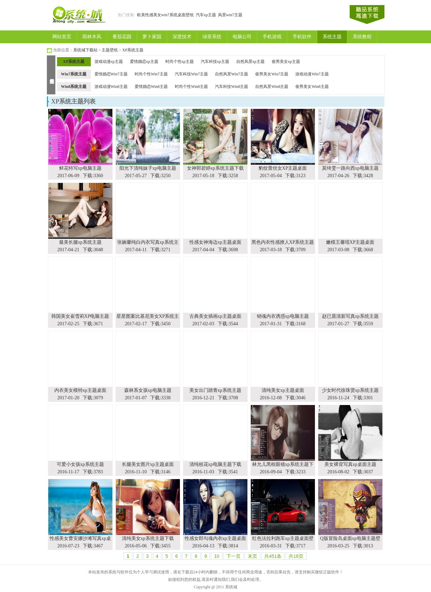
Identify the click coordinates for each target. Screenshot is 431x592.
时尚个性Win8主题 (191, 86)
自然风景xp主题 (250, 61)
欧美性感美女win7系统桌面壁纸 (165, 15)
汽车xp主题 (206, 15)
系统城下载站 (85, 50)
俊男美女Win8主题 (311, 86)
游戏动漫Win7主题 (311, 74)
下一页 (233, 556)
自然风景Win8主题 (271, 86)
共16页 (296, 556)
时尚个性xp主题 (179, 61)
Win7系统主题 (74, 74)
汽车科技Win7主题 (191, 74)
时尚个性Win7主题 (151, 74)
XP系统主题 (132, 50)
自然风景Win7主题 (231, 74)
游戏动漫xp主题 (109, 61)
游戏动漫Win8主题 (111, 86)
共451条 (272, 556)
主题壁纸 (110, 50)
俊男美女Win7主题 (271, 74)
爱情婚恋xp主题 (144, 61)
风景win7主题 (230, 15)
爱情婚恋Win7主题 (111, 74)
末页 (252, 556)
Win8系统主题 (74, 86)
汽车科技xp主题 (215, 61)
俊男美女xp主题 (286, 61)
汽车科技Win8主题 (231, 86)
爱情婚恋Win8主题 (151, 86)
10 (216, 556)
